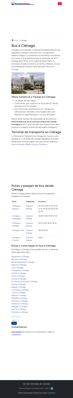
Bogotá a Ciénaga (18, 265)
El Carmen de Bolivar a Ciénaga (24, 281)
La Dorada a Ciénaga (20, 290)
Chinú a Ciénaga (18, 276)
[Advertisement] (37, 22)
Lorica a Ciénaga (18, 292)
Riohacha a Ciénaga (19, 304)
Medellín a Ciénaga (19, 298)
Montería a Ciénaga (19, 301)
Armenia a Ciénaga (19, 259)
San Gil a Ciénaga (18, 309)
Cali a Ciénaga (17, 268)
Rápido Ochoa (31, 144)
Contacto (51, 393)
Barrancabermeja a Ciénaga (22, 262)
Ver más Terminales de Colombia (36, 384)
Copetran (50, 136)
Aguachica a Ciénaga (20, 256)
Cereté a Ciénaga (18, 273)
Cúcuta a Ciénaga (18, 279)
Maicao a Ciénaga (18, 295)
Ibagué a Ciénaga (18, 287)
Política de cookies (40, 393)
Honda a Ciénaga (18, 284)
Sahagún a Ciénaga (19, 306)
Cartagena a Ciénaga (20, 270)
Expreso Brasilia (17, 144)
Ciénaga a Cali (18, 230)
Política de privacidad (25, 393)
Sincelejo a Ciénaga (19, 312)
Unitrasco (43, 144)
